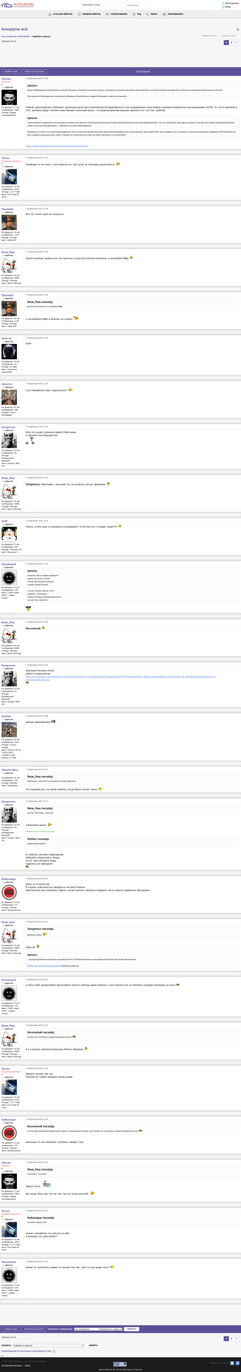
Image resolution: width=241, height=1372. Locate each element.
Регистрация (232, 3)
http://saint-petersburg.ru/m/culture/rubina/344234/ (57, 145)
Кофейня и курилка (41, 36)
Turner (6, 158)
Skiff (4, 521)
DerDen (6, 716)
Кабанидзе (9, 879)
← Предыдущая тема (208, 36)
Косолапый (9, 564)
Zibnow (6, 79)
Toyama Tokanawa (12, 769)
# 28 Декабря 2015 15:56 (37, 477)
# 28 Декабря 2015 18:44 (37, 1025)
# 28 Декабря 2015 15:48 (37, 252)
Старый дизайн (119, 14)
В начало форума (63, 14)
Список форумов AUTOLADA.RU (16, 36)
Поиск (154, 14)
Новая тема (11, 71)
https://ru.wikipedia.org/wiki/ (44, 965)
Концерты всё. (15, 29)
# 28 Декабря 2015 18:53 (37, 1261)
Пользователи (175, 14)
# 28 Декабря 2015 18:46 (37, 1068)
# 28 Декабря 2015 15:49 (37, 338)
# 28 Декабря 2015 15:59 (37, 564)
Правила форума (91, 14)
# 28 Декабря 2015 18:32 (37, 922)
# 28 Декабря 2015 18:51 (37, 1210)
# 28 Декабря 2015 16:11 (37, 769)
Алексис (7, 384)
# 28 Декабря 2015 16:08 (37, 716)
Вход (228, 7)
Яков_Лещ (8, 252)
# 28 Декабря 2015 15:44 (37, 208)
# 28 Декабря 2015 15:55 (37, 427)
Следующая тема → (229, 36)
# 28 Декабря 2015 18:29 (37, 878)
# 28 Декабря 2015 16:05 (37, 665)
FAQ (139, 14)
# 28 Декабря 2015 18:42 (37, 979)
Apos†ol (7, 338)
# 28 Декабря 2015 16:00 (37, 622)
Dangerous (8, 427)
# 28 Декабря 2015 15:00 (37, 78)
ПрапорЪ (7, 209)
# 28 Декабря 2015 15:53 (37, 383)
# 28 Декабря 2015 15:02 (37, 158)
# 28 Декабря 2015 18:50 (37, 1162)
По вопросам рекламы (12, 1366)
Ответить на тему (34, 71)
